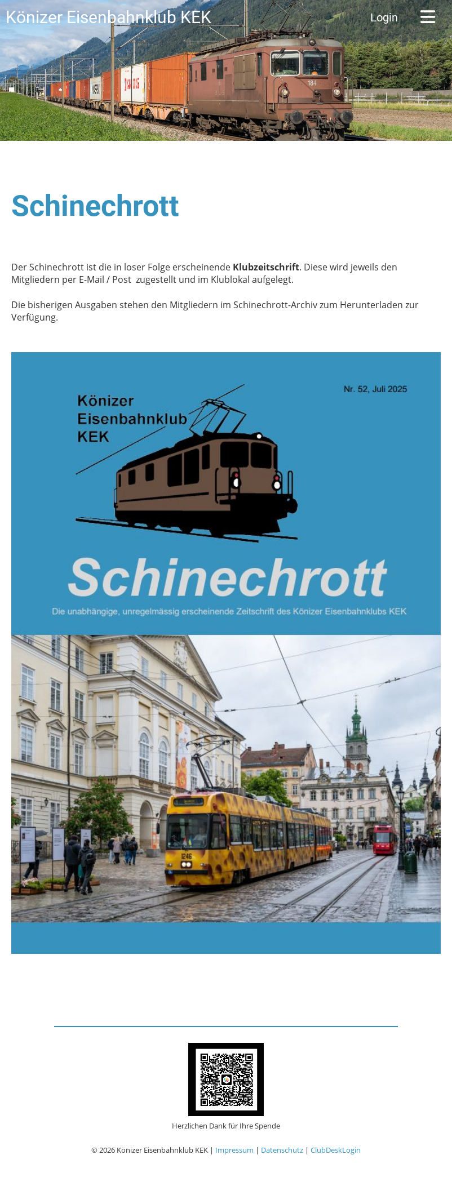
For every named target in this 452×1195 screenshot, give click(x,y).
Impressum (234, 1150)
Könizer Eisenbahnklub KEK (108, 17)
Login (384, 17)
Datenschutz (282, 1150)
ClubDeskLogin (336, 1150)
